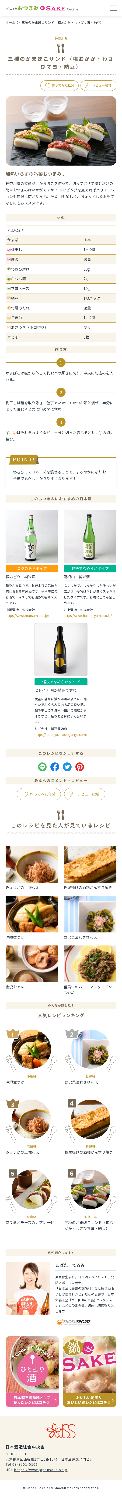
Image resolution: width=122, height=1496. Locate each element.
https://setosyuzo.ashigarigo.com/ (61, 734)
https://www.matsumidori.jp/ (27, 615)
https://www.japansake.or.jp (40, 1469)
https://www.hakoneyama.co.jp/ (88, 615)
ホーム (10, 22)
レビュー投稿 (102, 85)
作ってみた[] (63, 85)
